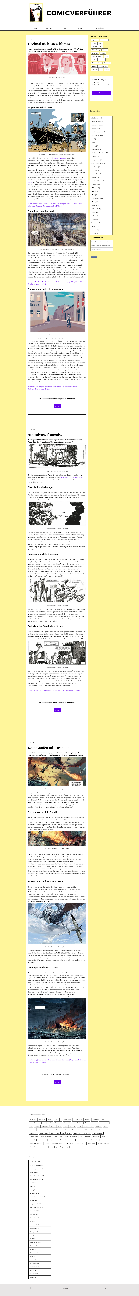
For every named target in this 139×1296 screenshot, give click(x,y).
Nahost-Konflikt (94, 1140)
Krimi (106, 56)
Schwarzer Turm (42, 1140)
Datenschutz (108, 1289)
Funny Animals (55, 1133)
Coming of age (103, 66)
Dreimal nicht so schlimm (49, 43)
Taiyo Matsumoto (82, 1140)
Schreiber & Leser (97, 46)
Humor (94, 43)
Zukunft (72, 1126)
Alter (63, 1133)
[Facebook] (30, 1288)
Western (93, 1129)
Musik (83, 1143)
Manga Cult (87, 1133)
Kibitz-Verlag (91, 1143)
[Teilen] (94, 257)
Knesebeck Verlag (62, 1140)
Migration (87, 1136)
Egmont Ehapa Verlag (62, 1147)
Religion (51, 1140)
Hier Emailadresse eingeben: (100, 84)
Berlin (55, 1136)
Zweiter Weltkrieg (77, 1129)
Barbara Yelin (69, 1143)
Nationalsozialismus (103, 1143)
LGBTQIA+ (77, 1133)
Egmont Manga (34, 1136)
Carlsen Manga (34, 1147)
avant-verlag (104, 40)
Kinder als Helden (97, 56)
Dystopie (98, 1126)
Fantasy (107, 69)
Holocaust (44, 1147)
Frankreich (101, 59)
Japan (105, 1126)
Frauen (69, 1133)
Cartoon (47, 1143)
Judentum (59, 1129)
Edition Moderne (96, 63)
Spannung (32, 1129)
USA (101, 69)
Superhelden (33, 1133)
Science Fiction (88, 1126)
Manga (94, 66)
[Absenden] (101, 93)
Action (103, 53)
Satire (100, 43)
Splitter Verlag (96, 50)
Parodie (101, 1129)
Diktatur (72, 1140)
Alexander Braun (97, 1133)
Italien (77, 1143)
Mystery (67, 1129)
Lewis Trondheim (46, 1136)
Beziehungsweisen (57, 1143)
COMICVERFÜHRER (79, 13)
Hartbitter (96, 1136)
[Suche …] (103, 28)
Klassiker (94, 69)
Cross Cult (107, 63)
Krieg (51, 1147)
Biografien (41, 1129)
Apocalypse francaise (45, 434)
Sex (81, 1136)
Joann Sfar (50, 1129)
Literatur (104, 1136)
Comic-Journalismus (71, 1136)
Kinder (79, 1126)
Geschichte (95, 53)
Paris (61, 1136)
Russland (32, 1140)
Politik (86, 1129)
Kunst (72, 1147)
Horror (59, 1126)
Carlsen (105, 50)
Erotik (53, 1126)
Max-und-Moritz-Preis (36, 1143)
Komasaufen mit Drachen (49, 747)
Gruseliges (45, 1126)
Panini (65, 1126)
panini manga (44, 1133)
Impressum (100, 1289)
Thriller (94, 59)
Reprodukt (95, 40)
